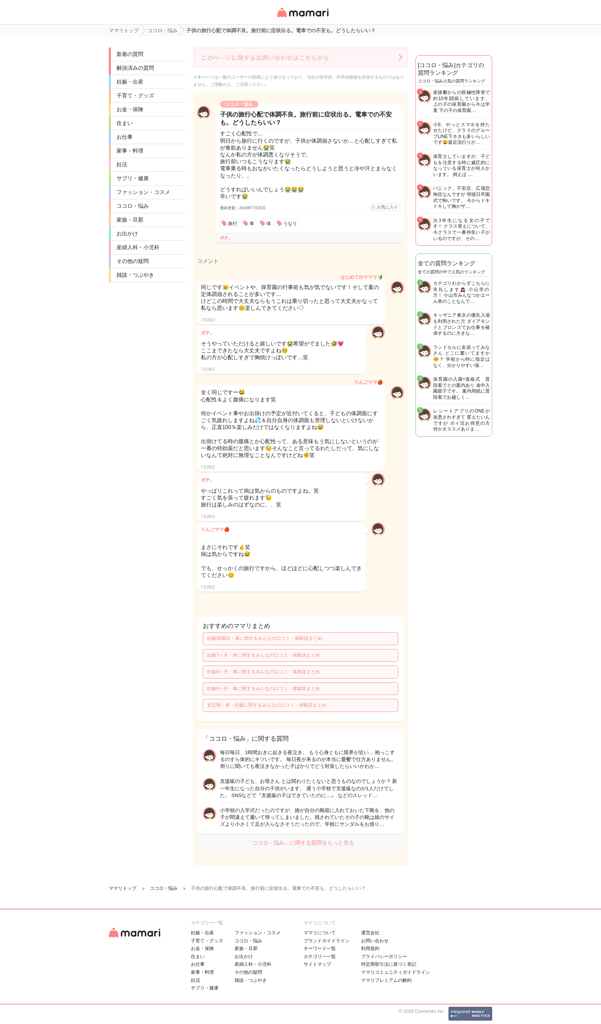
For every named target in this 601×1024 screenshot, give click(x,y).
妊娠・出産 (130, 82)
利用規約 (370, 948)
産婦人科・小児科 (138, 247)
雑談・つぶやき (135, 275)
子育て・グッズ (135, 95)
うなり (290, 223)
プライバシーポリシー (384, 956)
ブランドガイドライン (327, 940)
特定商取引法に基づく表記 (388, 964)
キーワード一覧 (320, 948)
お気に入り (387, 207)
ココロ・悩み (133, 206)
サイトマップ (317, 964)
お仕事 (125, 137)
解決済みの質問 (135, 68)
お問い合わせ (375, 940)
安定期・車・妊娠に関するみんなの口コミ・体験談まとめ (267, 705)
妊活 (122, 164)
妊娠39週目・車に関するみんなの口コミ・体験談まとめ (264, 638)
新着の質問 (130, 54)
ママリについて (320, 932)
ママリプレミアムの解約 (386, 980)
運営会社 (370, 932)
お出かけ (127, 233)
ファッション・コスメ (143, 192)
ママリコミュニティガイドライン (395, 972)
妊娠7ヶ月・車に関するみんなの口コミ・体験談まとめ (263, 655)
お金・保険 (130, 109)
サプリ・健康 (133, 178)
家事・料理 (130, 151)
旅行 (232, 223)
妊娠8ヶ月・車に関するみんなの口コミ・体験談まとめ (263, 671)
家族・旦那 (130, 220)
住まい (125, 123)
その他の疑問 (133, 261)
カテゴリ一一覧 (320, 956)
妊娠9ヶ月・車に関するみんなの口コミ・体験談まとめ (263, 688)
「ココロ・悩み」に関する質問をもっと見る (300, 843)
